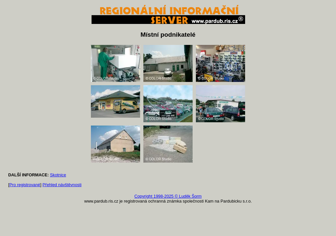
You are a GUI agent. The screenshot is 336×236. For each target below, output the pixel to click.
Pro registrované (25, 184)
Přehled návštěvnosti (62, 184)
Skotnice (58, 174)
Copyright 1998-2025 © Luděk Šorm (167, 196)
